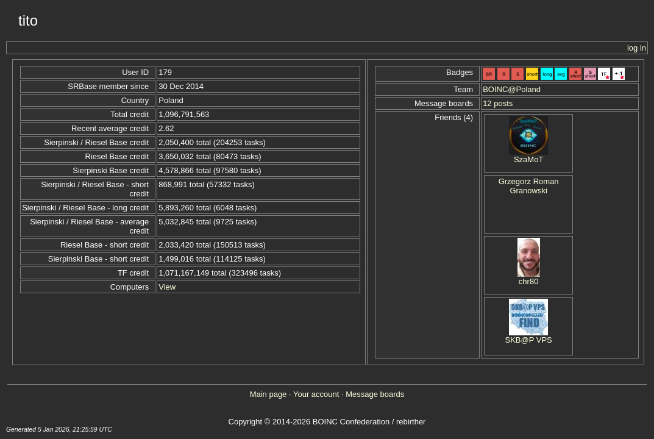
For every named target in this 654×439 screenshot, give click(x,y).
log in (636, 47)
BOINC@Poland (512, 89)
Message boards (375, 394)
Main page (268, 394)
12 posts (498, 103)
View (167, 286)
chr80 (529, 281)
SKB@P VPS (528, 339)
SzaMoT (528, 159)
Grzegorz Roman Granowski (529, 186)
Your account (316, 394)
